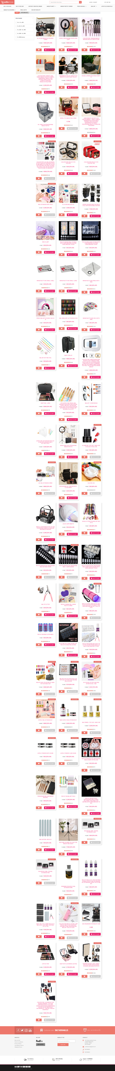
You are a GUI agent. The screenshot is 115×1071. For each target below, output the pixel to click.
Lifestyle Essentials (106, 6)
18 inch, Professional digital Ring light (68, 39)
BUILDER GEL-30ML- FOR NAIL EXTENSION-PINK (45, 872)
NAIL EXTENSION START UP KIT (45, 204)
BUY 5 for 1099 (20, 6)
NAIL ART (94, 6)
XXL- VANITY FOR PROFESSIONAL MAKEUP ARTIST (45, 125)
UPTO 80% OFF (24, 12)
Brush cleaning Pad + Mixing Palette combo (68, 605)
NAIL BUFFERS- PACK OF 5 (45, 839)
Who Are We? (17, 1040)
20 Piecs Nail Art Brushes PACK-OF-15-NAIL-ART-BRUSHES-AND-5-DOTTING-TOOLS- (45, 442)
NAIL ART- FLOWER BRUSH (91, 403)
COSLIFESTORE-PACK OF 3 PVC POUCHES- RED (91, 162)
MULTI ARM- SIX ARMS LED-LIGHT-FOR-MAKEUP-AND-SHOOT (68, 843)
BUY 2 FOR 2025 (7, 6)
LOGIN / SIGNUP (93, 2)
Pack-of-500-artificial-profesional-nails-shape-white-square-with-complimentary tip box (91, 567)
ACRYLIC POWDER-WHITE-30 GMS (45, 753)
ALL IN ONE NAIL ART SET (68, 204)
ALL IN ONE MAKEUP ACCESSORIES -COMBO (45, 39)
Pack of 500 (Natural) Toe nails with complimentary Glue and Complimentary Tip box (68, 243)
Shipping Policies (18, 1047)
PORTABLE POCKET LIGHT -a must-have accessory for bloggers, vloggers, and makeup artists (91, 965)
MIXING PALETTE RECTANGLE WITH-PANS (91, 281)
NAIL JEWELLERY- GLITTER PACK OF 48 (68, 318)
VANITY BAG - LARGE (45, 403)
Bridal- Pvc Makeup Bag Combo (68, 118)
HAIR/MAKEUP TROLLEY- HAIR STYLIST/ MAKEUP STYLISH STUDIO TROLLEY (68, 76)
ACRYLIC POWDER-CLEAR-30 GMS (68, 753)
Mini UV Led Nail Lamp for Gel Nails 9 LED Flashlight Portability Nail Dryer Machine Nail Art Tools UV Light (91, 605)
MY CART (107, 2)
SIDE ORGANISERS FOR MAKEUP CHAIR (91, 924)
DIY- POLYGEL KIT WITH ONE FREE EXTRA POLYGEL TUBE (91, 683)
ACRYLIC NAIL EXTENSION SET (45, 720)
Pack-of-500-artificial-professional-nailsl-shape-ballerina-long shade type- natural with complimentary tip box (91, 801)
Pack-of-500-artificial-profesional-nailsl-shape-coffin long (91, 759)
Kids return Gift (35, 10)
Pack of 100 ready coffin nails (45, 634)
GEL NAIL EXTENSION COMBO (45, 483)
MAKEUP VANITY (51, 6)
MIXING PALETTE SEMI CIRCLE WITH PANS (91, 318)
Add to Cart (49, 50)
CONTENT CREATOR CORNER (35, 6)
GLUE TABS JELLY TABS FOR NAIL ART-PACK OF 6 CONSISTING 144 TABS (68, 644)
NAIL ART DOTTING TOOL (45, 357)
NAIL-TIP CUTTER (45, 604)
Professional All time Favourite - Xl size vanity (68, 487)
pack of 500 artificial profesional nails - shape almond (68, 566)
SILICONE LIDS (91, 483)
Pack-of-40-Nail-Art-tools (68, 796)
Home (17, 12)
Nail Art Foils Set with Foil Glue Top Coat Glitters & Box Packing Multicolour (68, 680)
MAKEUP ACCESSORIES (10, 10)
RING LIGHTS (23, 10)
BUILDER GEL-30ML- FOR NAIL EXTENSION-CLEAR (91, 831)
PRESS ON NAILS (81, 6)
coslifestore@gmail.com (90, 1046)
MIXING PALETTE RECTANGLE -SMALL (45, 280)
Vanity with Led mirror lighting (68, 964)
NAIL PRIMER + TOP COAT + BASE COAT (91, 722)
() (109, 2)
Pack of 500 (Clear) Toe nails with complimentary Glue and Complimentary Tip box (91, 243)
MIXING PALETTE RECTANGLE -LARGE (68, 280)
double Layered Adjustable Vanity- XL (91, 76)
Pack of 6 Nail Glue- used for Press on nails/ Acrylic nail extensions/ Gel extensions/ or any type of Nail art (91, 881)
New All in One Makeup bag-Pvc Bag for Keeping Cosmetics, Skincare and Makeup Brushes (45, 528)
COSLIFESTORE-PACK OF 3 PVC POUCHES (68, 162)
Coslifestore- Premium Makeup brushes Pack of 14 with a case (91, 39)
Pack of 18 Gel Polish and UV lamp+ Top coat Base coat (45, 683)
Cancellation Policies (19, 1045)
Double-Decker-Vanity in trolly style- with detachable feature (91, 205)
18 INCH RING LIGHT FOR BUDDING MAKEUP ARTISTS (68, 446)
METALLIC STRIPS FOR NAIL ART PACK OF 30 (91, 522)
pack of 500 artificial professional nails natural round (45, 566)
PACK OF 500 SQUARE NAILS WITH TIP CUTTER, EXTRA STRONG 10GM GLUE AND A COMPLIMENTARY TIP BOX (91, 645)
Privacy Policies (18, 1043)
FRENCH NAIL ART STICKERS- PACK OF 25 (45, 318)
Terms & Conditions (19, 1042)
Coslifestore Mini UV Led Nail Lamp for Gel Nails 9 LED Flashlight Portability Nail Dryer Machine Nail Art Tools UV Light (68, 925)
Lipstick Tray (45, 964)
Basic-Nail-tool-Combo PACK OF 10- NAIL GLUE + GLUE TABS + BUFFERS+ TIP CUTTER (45, 925)
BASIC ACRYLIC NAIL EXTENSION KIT (68, 720)
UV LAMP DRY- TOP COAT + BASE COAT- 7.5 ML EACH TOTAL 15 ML (91, 446)
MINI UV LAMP (45, 242)
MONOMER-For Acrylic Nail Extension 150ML (68, 887)
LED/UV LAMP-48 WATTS (68, 524)
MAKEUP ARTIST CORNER (66, 6)
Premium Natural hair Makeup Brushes (45, 797)
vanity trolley (68, 355)
